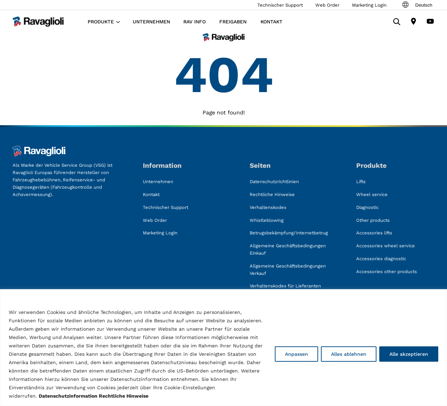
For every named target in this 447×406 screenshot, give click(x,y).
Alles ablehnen (348, 354)
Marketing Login (369, 5)
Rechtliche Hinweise (123, 396)
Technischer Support (280, 5)
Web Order (327, 5)
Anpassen (296, 354)
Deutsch (416, 4)
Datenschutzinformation (68, 396)
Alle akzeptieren (408, 354)
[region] (223, 347)
